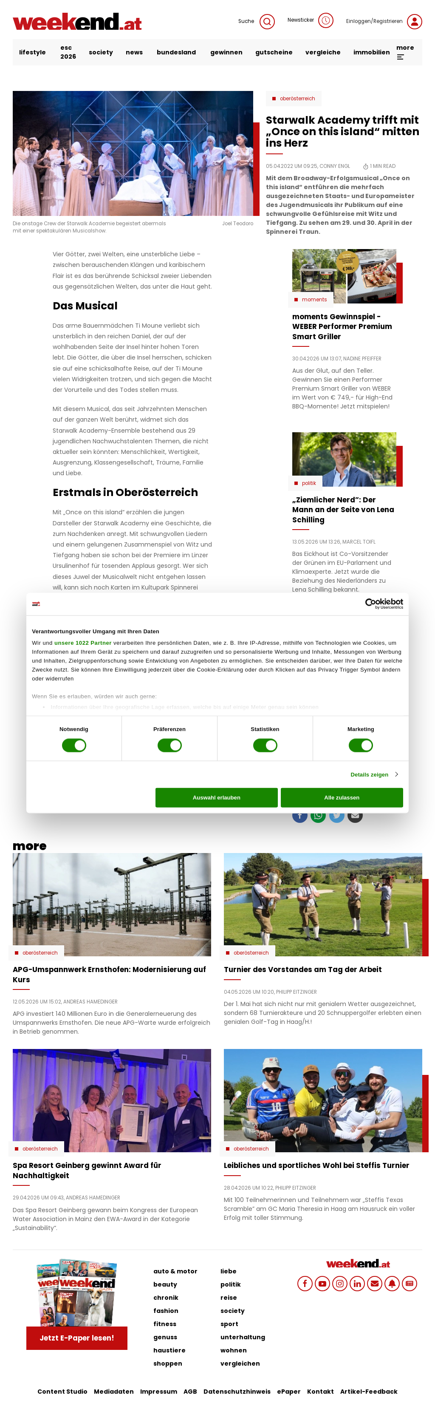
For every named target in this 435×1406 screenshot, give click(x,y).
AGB (190, 1391)
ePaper (289, 1391)
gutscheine (274, 52)
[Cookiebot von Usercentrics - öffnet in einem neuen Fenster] (366, 603)
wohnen (233, 1350)
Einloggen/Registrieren (384, 21)
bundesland (176, 52)
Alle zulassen (341, 797)
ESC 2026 (68, 52)
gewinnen (226, 52)
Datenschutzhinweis (237, 1391)
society (101, 52)
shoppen (167, 1363)
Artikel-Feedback (369, 1391)
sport (229, 1324)
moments (314, 299)
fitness (164, 1324)
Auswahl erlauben (216, 797)
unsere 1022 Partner (83, 643)
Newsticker (310, 20)
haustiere (169, 1350)
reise (228, 1297)
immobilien (371, 52)
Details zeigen (369, 774)
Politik (309, 483)
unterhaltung (242, 1337)
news (134, 52)
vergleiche (323, 52)
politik (230, 1284)
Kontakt (320, 1391)
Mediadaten (114, 1391)
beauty (165, 1284)
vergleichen (240, 1363)
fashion (165, 1311)
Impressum (158, 1391)
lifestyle (32, 52)
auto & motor (175, 1271)
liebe (228, 1271)
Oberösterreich (297, 98)
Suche (256, 21)
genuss (165, 1337)
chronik (165, 1297)
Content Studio (62, 1391)
